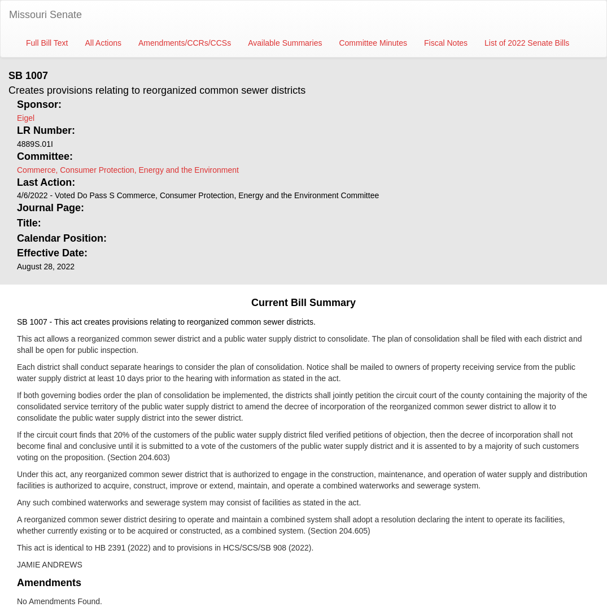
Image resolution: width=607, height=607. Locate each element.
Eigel (25, 118)
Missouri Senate (45, 14)
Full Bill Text (47, 42)
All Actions (103, 42)
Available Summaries (285, 42)
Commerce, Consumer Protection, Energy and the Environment (128, 169)
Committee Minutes (373, 42)
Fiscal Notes (446, 42)
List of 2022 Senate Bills (526, 42)
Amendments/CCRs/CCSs (184, 42)
